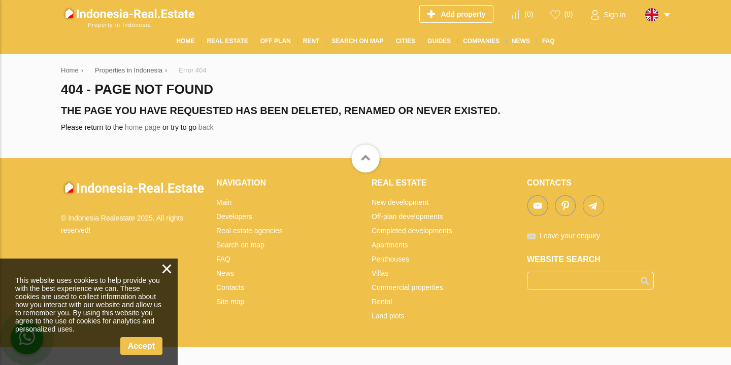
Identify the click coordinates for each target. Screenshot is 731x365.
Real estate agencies (249, 231)
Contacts (230, 287)
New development (400, 202)
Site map (230, 302)
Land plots (388, 316)
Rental (382, 302)
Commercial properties (407, 287)
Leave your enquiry (570, 236)
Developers (234, 216)
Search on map (240, 245)
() (528, 14)
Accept (141, 346)
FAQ (223, 259)
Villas (380, 273)
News (225, 273)
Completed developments (412, 231)
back (206, 127)
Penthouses (390, 259)
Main (223, 202)
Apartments (390, 245)
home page (142, 127)
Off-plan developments (407, 216)
